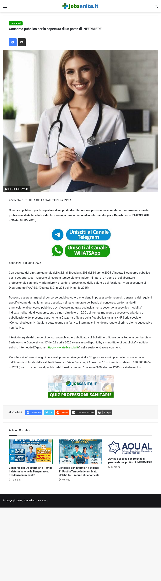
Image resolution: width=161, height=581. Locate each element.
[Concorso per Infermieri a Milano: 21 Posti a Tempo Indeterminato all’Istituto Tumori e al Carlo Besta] (81, 451)
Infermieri (16, 23)
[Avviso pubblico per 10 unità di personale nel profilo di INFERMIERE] (130, 447)
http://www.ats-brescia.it (62, 347)
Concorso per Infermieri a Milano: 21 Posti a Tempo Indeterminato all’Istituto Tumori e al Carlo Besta (79, 471)
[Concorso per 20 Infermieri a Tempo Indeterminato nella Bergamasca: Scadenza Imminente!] (31, 451)
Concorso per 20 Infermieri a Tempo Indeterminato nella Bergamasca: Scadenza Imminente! (30, 471)
